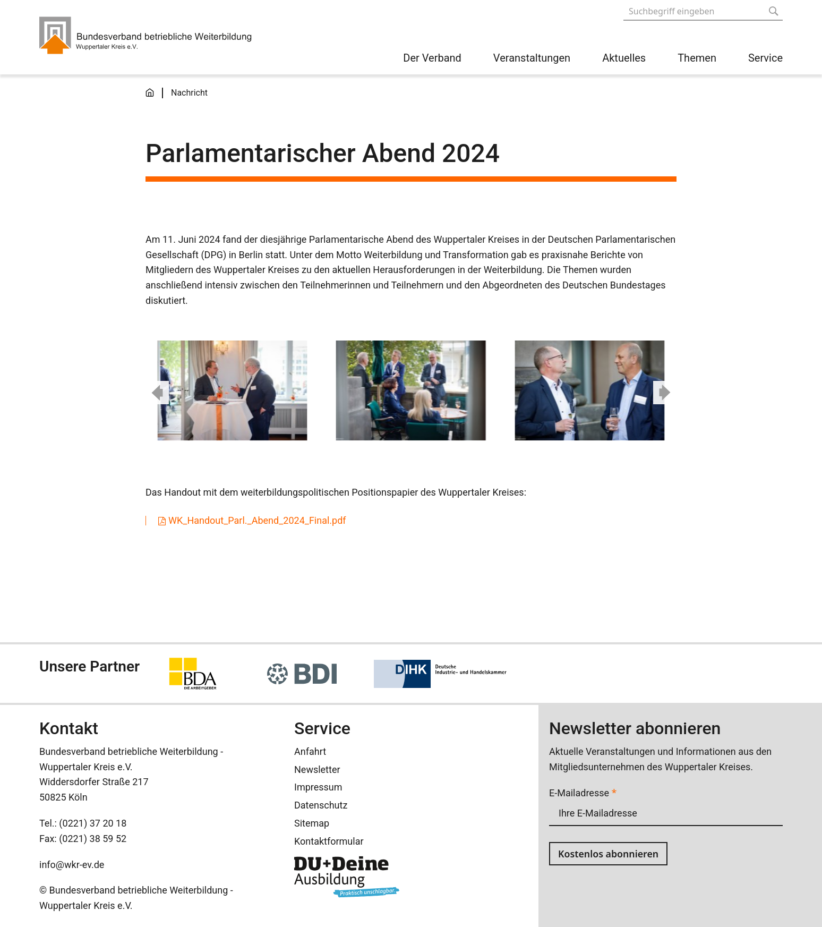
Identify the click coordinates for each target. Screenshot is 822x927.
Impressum (318, 787)
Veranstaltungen (531, 58)
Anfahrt (310, 751)
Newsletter (317, 769)
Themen (697, 58)
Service (765, 58)
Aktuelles (624, 58)
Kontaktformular (329, 841)
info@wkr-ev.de (71, 864)
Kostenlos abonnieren (609, 853)
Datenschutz (320, 805)
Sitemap (311, 823)
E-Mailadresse (583, 792)
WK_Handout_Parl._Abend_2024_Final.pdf (257, 520)
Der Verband (432, 58)
